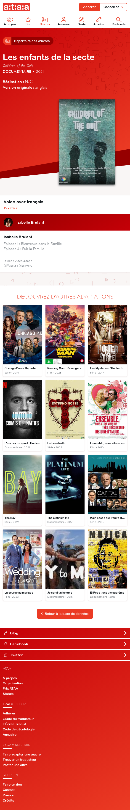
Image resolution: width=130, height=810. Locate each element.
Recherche (119, 21)
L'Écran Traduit (14, 724)
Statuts (8, 694)
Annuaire (64, 21)
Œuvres (45, 21)
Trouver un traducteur (19, 759)
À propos (10, 21)
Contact (9, 790)
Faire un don (12, 784)
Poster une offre (15, 765)
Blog (65, 633)
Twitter (65, 655)
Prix (28, 21)
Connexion (113, 7)
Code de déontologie (18, 729)
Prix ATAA (10, 688)
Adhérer (89, 7)
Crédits (8, 800)
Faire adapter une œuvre (22, 754)
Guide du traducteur (18, 719)
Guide (82, 21)
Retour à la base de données (65, 613)
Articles (98, 21)
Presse (8, 795)
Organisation (13, 683)
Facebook (65, 644)
